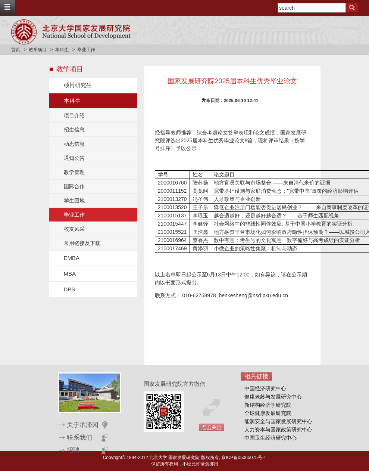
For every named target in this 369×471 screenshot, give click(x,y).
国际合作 (74, 186)
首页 (15, 49)
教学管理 (74, 172)
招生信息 (74, 130)
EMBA (72, 258)
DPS (69, 289)
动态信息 (74, 144)
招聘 (73, 450)
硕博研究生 (78, 85)
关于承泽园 (82, 424)
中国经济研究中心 (265, 388)
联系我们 (79, 437)
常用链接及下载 (82, 243)
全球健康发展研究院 (267, 413)
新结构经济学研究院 (267, 405)
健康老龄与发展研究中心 (273, 397)
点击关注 (211, 427)
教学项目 (38, 49)
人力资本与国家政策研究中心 (278, 430)
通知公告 (74, 158)
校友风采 (74, 229)
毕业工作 (74, 215)
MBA (70, 273)
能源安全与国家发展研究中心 (278, 421)
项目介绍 (74, 115)
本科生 (62, 49)
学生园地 (74, 201)
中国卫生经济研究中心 (270, 438)
